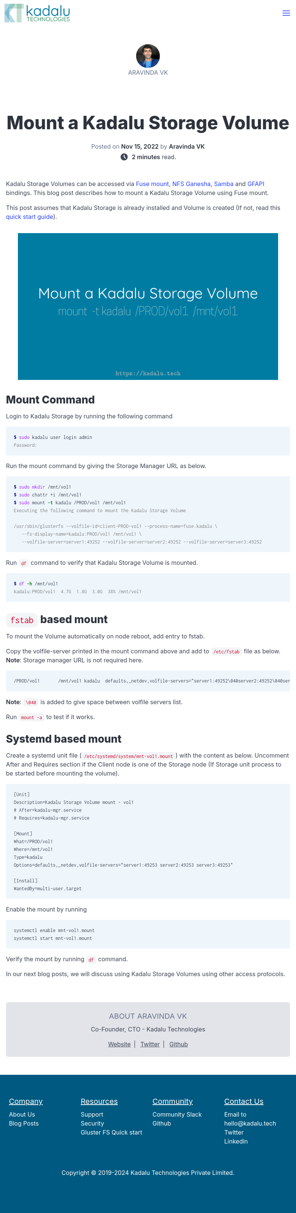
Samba (223, 184)
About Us (22, 1114)
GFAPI (256, 184)
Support (92, 1114)
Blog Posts (24, 1123)
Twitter (150, 1044)
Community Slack (177, 1114)
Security (92, 1123)
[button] (286, 13)
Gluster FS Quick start (111, 1132)
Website (119, 1044)
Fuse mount (152, 184)
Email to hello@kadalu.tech (250, 1119)
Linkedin (236, 1141)
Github (178, 1044)
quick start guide (29, 216)
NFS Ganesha (191, 184)
